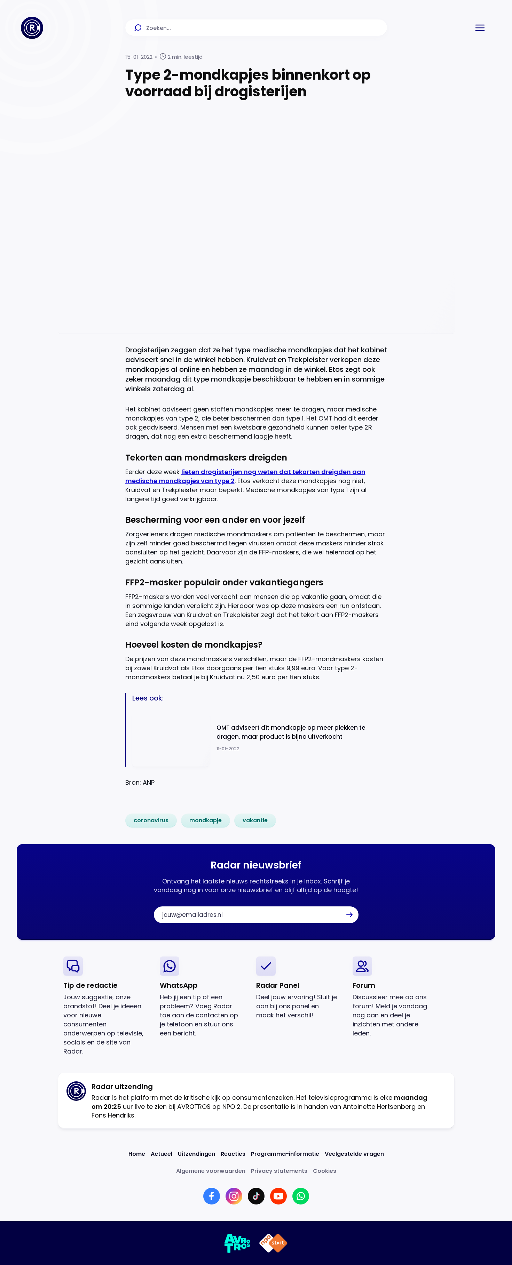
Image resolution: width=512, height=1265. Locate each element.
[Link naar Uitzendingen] (196, 1154)
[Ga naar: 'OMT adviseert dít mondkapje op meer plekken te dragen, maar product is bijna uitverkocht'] (259, 738)
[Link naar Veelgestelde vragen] (354, 1154)
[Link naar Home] (136, 1154)
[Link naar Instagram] (234, 1196)
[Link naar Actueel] (161, 1154)
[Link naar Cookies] (324, 1171)
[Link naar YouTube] (278, 1196)
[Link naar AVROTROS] (238, 1243)
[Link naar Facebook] (211, 1196)
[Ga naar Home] (32, 28)
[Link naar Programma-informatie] (285, 1154)
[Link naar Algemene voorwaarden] (210, 1171)
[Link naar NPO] (273, 1243)
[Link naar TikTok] (256, 1196)
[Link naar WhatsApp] (300, 1196)
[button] (480, 28)
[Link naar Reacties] (233, 1154)
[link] (151, 820)
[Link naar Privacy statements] (279, 1171)
